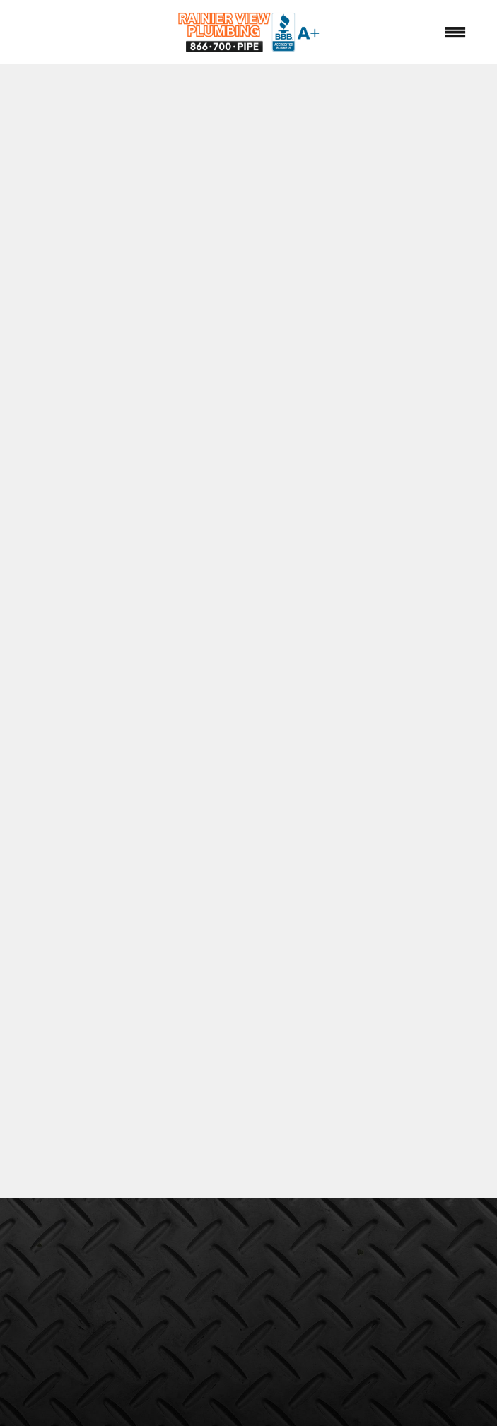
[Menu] (455, 32)
